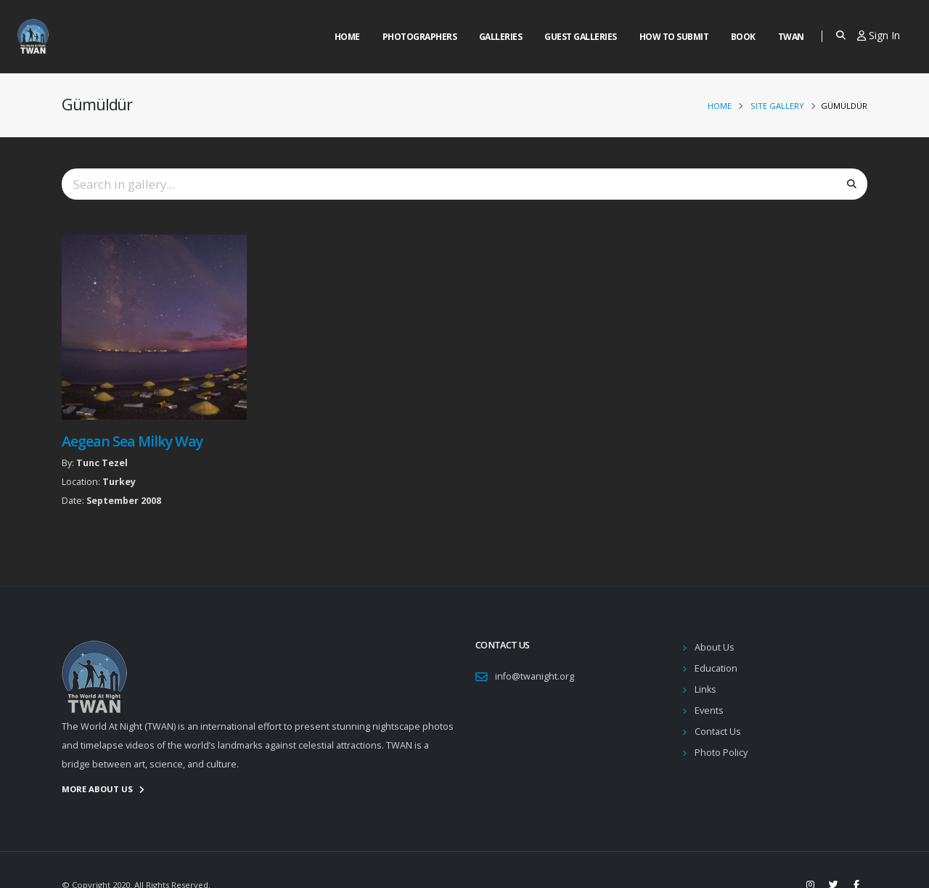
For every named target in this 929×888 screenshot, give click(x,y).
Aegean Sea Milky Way (132, 441)
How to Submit (674, 36)
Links (705, 689)
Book (743, 36)
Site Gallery (777, 105)
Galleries (501, 36)
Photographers (419, 36)
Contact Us (718, 731)
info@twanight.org (534, 676)
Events (709, 710)
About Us (714, 647)
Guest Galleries (580, 36)
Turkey (119, 482)
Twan (791, 36)
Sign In (878, 35)
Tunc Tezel (102, 463)
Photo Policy (721, 752)
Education (716, 668)
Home (347, 36)
